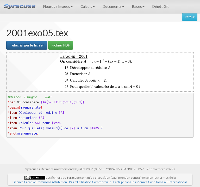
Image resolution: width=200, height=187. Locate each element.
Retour (190, 17)
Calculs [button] (87, 6)
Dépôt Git (160, 6)
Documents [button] (113, 6)
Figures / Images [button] (58, 6)
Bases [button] (138, 6)
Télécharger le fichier (27, 45)
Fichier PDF (61, 45)
